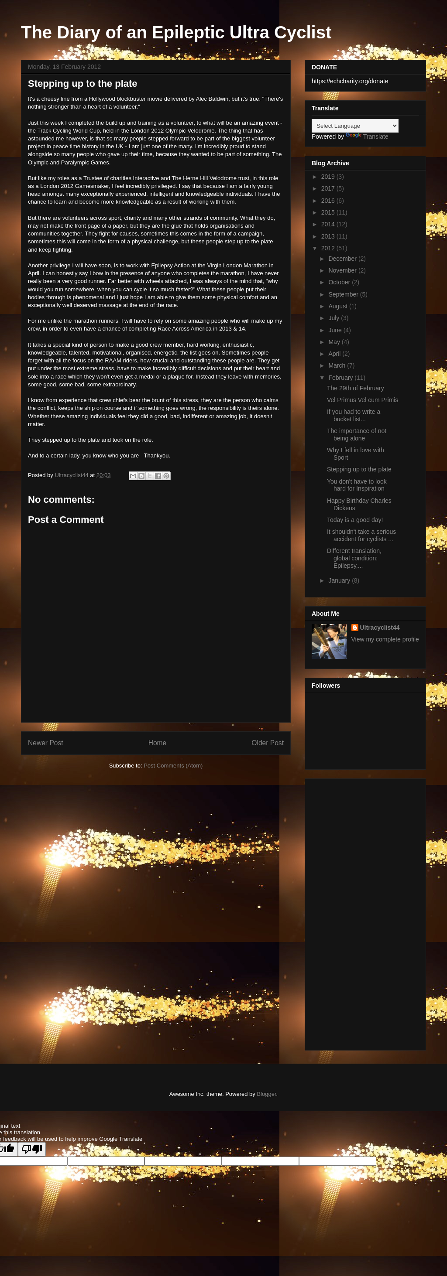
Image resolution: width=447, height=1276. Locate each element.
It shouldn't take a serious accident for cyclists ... (361, 535)
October (340, 282)
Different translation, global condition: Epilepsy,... (354, 558)
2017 (329, 188)
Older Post (267, 743)
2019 (329, 176)
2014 (329, 224)
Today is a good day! (355, 519)
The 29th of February (355, 388)
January (340, 580)
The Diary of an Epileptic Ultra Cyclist (176, 32)
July (334, 317)
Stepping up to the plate (359, 469)
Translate (367, 136)
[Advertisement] (365, 913)
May (334, 341)
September (344, 294)
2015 (329, 212)
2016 (329, 200)
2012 (329, 248)
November (343, 270)
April (335, 353)
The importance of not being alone (356, 434)
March (337, 365)
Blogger (266, 1094)
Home (157, 743)
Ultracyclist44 (380, 627)
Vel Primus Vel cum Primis (362, 399)
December (343, 258)
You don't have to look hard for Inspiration (357, 485)
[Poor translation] (32, 1149)
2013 (329, 236)
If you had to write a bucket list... (353, 415)
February (341, 377)
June (335, 330)
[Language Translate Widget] (355, 126)
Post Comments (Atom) (173, 765)
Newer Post (45, 743)
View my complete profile (385, 639)
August (338, 306)
